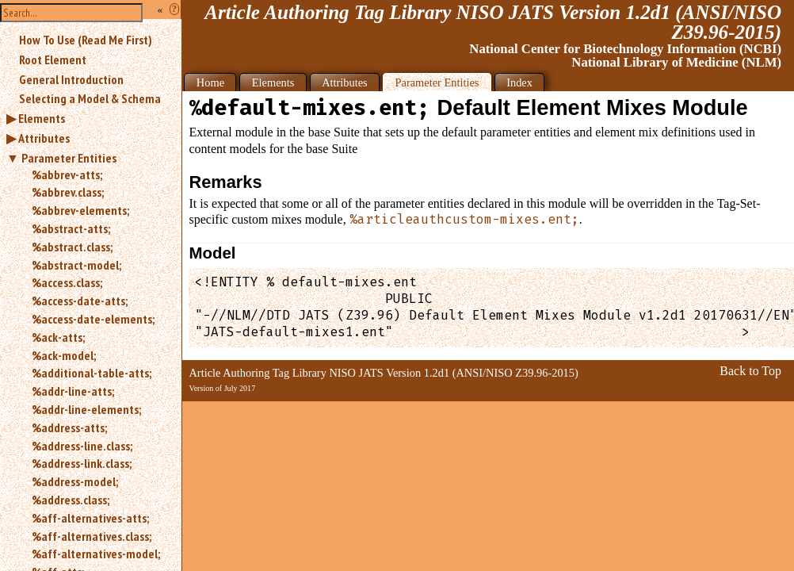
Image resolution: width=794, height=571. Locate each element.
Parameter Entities (68, 158)
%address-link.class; (82, 463)
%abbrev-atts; (67, 174)
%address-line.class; (82, 446)
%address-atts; (69, 427)
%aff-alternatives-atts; (90, 518)
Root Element (52, 59)
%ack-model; (64, 355)
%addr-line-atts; (73, 391)
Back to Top (750, 370)
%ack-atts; (58, 337)
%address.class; (70, 500)
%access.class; (67, 282)
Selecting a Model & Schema (90, 98)
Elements (41, 118)
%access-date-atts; (80, 300)
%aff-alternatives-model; (96, 553)
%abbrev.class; (68, 192)
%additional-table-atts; (91, 373)
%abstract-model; (76, 265)
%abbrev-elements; (80, 210)
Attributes (44, 138)
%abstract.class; (72, 247)
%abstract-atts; (71, 228)
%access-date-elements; (93, 319)
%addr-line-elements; (86, 409)
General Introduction (71, 79)
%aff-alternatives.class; (91, 536)
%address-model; (75, 481)
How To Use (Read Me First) (85, 40)
